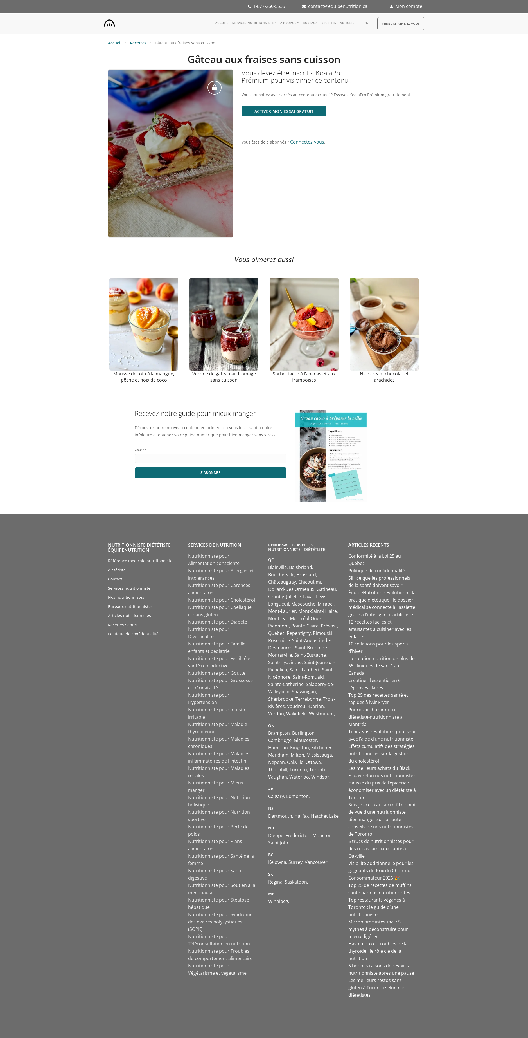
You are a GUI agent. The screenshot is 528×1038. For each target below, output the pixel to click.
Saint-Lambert (305, 670)
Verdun (276, 713)
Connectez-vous (307, 142)
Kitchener (321, 748)
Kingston (299, 748)
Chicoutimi (309, 582)
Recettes (328, 23)
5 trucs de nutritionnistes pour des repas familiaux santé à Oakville (381, 848)
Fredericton (298, 835)
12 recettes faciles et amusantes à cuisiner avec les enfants (379, 629)
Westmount (321, 713)
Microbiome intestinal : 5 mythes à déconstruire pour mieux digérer (378, 929)
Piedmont (278, 626)
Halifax (301, 816)
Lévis (321, 596)
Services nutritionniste (253, 23)
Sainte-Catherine (286, 684)
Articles (347, 23)
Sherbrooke (280, 699)
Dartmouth (280, 816)
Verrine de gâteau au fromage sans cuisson (224, 377)
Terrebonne (308, 699)
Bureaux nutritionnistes (130, 606)
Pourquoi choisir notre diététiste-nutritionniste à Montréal (375, 717)
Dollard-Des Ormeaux (291, 589)
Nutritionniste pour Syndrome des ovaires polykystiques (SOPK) (220, 921)
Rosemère (279, 640)
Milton (297, 755)
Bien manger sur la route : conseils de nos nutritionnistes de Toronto (381, 826)
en (366, 23)
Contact (115, 579)
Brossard (306, 574)
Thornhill (277, 769)
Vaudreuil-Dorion (305, 706)
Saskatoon (296, 882)
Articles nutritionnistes (129, 615)
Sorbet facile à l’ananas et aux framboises (304, 377)
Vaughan (277, 777)
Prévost (329, 626)
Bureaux (310, 23)
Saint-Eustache (310, 655)
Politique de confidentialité (133, 633)
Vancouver (316, 862)
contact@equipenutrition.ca (337, 6)
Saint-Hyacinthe (285, 662)
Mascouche (303, 604)
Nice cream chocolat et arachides (384, 377)
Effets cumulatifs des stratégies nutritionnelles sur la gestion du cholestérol (381, 753)
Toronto (298, 769)
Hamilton (278, 748)
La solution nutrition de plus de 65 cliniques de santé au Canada (381, 665)
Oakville (295, 762)
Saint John (279, 843)
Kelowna (277, 862)
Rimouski (322, 633)
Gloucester (305, 740)
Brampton (279, 733)
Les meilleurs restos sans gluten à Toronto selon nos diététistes (377, 987)
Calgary (276, 796)
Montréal (278, 618)
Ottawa (313, 762)
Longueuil (278, 604)
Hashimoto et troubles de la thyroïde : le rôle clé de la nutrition (378, 951)
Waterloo (299, 777)
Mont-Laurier (282, 611)
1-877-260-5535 (269, 6)
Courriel (141, 449)
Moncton (322, 835)
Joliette (293, 596)
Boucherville (281, 574)
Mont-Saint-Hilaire (317, 611)
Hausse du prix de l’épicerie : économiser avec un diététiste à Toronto (382, 790)
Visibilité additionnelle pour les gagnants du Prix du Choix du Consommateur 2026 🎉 (381, 870)
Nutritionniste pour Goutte (216, 673)
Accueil (221, 23)
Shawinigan (304, 692)
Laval (308, 596)
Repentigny (299, 633)
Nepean (276, 762)
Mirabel (326, 604)
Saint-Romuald (308, 677)
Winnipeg (278, 901)
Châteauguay (282, 582)
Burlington (303, 733)
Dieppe (275, 835)
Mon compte (408, 6)
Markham (278, 755)
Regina (275, 882)
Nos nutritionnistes (126, 597)
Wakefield (296, 713)
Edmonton (297, 796)
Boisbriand (300, 567)
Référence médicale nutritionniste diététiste (140, 565)
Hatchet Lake (325, 816)
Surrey (295, 862)
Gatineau (326, 589)
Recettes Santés (123, 624)
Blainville (277, 567)
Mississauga (319, 755)
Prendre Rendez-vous (401, 23)
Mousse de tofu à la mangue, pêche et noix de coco (143, 377)
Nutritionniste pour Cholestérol (221, 600)
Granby (276, 596)
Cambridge (280, 740)
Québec (276, 633)
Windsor (320, 777)
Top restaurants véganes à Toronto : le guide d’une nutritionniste (376, 907)
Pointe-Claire (305, 626)
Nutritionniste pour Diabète (217, 622)
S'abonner (210, 472)
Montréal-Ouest (306, 618)
